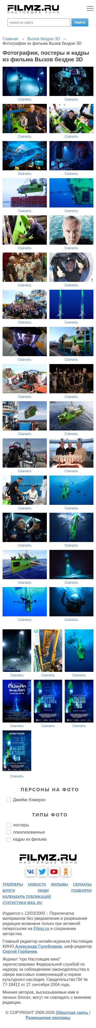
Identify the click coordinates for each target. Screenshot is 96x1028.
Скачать (24, 99)
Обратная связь (72, 1012)
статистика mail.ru (22, 903)
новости (37, 884)
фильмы (59, 884)
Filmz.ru (41, 928)
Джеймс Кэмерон (29, 800)
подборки (81, 890)
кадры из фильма (30, 839)
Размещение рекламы (48, 1018)
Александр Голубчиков (38, 946)
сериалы (82, 884)
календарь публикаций (27, 897)
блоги (9, 890)
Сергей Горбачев (20, 951)
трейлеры (13, 884)
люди (43, 890)
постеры (21, 825)
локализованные (29, 832)
